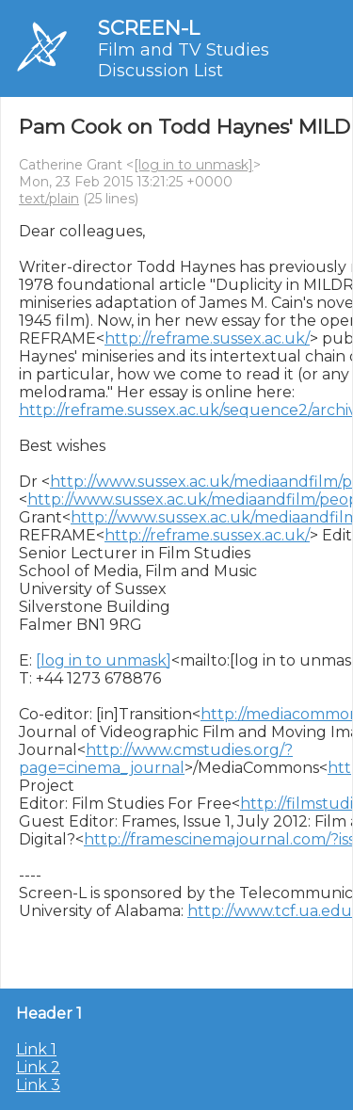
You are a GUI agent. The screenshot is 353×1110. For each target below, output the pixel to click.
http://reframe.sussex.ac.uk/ (207, 338)
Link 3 (38, 1085)
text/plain (49, 198)
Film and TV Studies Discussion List (183, 60)
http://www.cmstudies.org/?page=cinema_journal (156, 759)
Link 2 (38, 1067)
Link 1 (36, 1049)
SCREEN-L (149, 28)
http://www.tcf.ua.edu (269, 911)
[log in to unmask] (193, 164)
